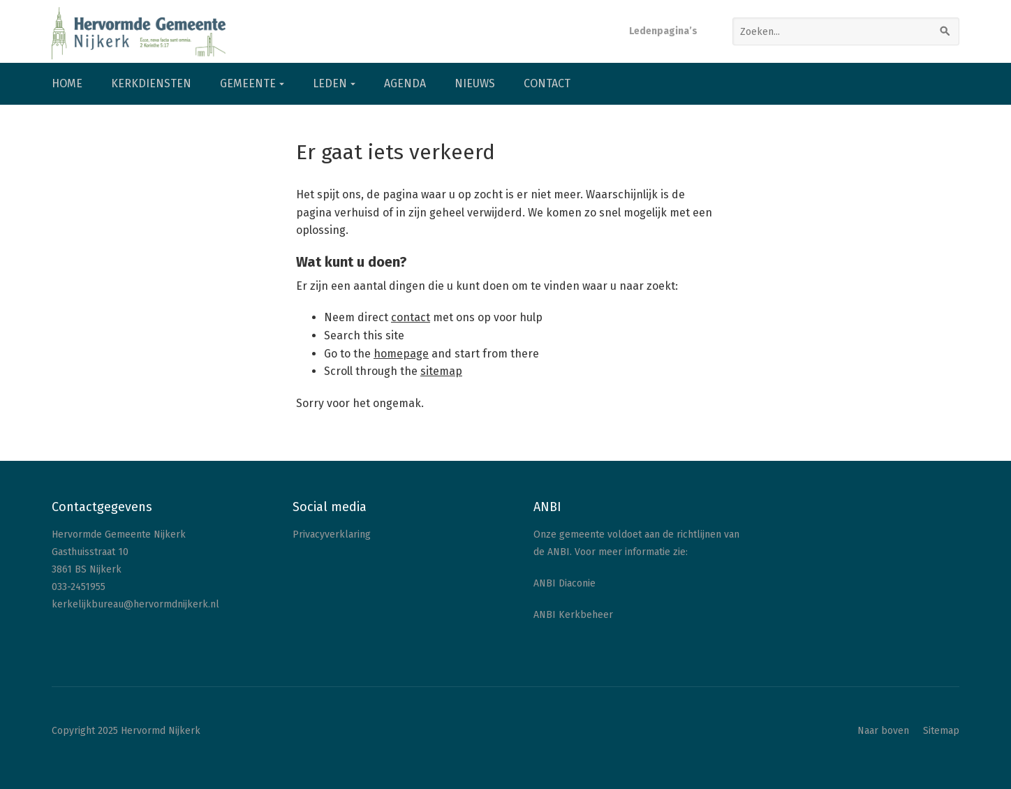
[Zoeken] (945, 31)
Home (67, 83)
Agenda (405, 83)
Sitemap (941, 731)
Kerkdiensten (151, 83)
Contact (547, 83)
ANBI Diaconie (564, 583)
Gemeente (248, 83)
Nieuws (475, 83)
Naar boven (883, 731)
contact (410, 317)
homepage (401, 353)
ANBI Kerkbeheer (573, 615)
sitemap (441, 371)
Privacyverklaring (332, 534)
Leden (330, 83)
